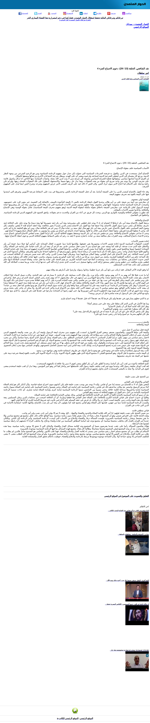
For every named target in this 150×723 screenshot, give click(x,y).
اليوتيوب (52, 13)
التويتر (38, 13)
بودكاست (127, 13)
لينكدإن (84, 13)
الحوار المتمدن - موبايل (137, 24)
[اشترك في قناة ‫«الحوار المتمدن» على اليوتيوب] (75, 20)
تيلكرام (97, 13)
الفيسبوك (23, 13)
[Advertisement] (78, 44)
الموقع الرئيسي (141, 27)
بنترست (111, 13)
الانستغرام (68, 13)
